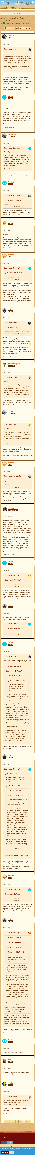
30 (20, 28)
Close (11, 1152)
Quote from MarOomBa (12, 195)
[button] (2, 2)
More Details (5, 1152)
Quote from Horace (11, 1097)
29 (17, 28)
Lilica (9, 23)
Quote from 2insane (11, 377)
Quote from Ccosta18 (12, 148)
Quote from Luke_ (10, 49)
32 (26, 28)
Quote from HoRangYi (12, 575)
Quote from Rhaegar (11, 323)
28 (14, 28)
